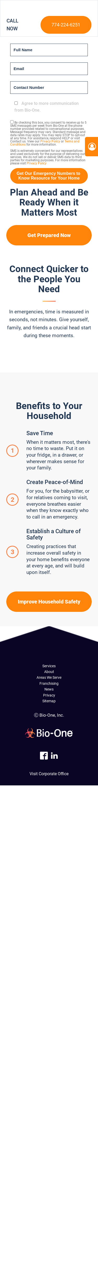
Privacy (49, 695)
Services (49, 666)
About (49, 672)
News (49, 689)
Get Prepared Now (49, 235)
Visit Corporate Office (49, 773)
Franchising (49, 683)
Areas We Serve (49, 677)
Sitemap (49, 701)
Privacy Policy (50, 141)
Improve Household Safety (49, 602)
